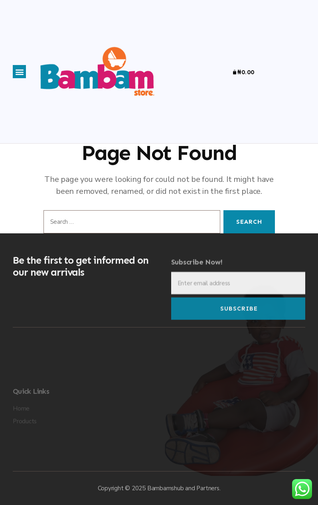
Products (25, 438)
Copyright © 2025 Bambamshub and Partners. (159, 488)
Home (21, 426)
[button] (19, 71)
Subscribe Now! (197, 267)
